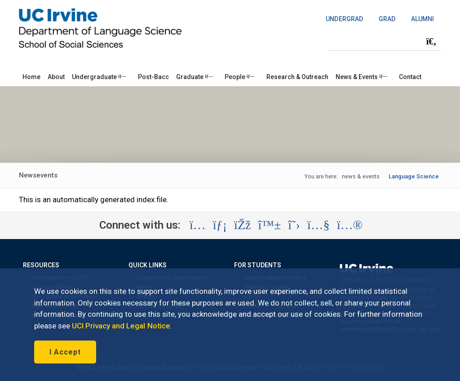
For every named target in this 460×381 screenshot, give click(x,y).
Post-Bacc (153, 76)
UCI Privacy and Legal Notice (121, 325)
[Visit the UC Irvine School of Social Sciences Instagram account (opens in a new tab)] (198, 225)
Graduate (194, 76)
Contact (410, 76)
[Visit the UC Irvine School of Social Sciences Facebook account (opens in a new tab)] (242, 225)
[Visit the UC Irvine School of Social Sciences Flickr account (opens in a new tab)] (350, 225)
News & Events (361, 76)
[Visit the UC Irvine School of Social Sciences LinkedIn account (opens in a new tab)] (220, 225)
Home (31, 76)
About (56, 76)
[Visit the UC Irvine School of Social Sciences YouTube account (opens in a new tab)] (318, 225)
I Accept (65, 352)
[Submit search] (431, 41)
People (240, 76)
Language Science (414, 176)
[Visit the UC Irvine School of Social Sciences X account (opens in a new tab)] (294, 225)
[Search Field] (384, 41)
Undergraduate (99, 76)
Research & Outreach (297, 76)
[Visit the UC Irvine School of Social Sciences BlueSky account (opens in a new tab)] (269, 225)
